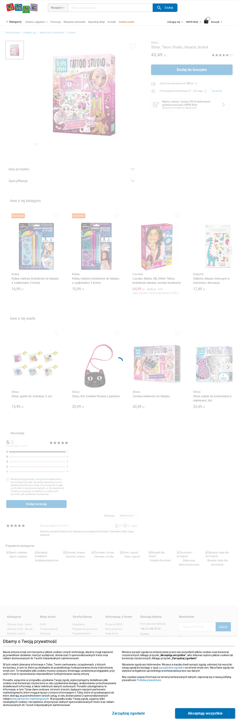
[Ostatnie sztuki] (126, 22)
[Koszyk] (213, 22)
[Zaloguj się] (175, 22)
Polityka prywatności (149, 680)
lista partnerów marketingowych (30, 698)
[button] (165, 7)
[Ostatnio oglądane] (36, 22)
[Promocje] (56, 22)
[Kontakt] (112, 22)
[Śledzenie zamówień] (74, 22)
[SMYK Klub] (194, 22)
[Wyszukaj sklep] (96, 22)
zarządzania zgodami (171, 667)
